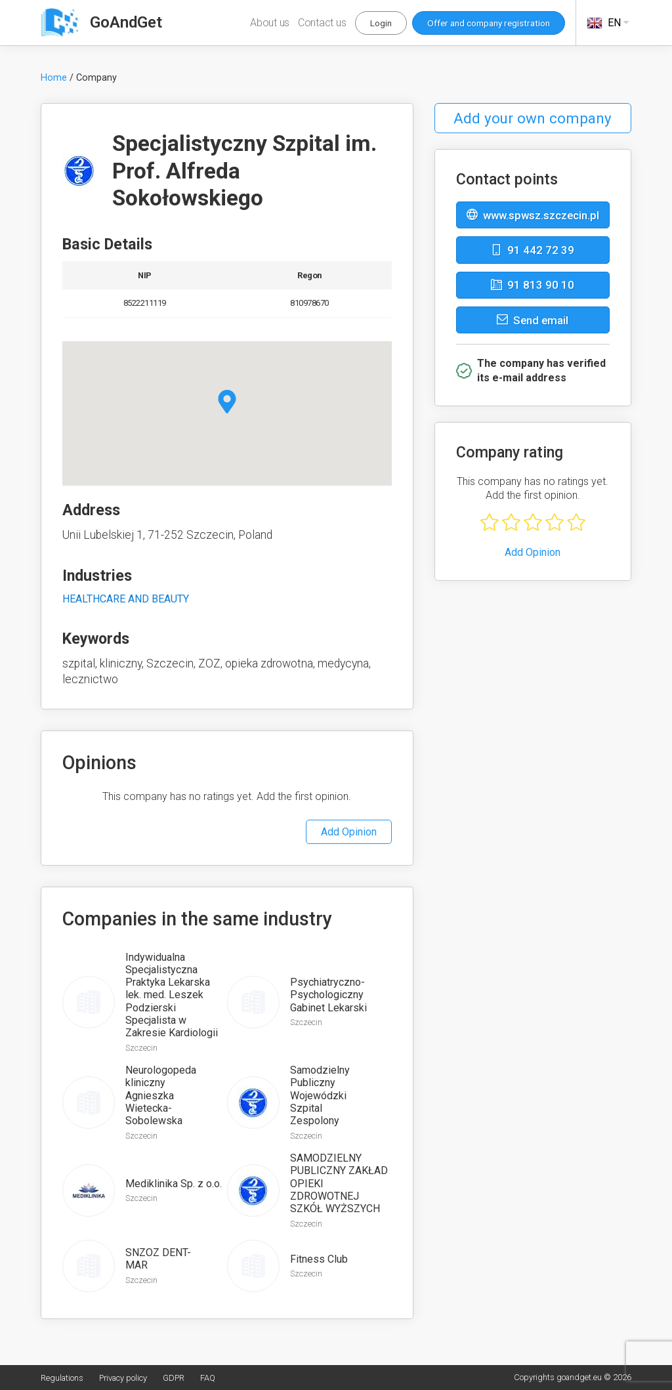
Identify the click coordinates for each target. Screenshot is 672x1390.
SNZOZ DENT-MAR (158, 1258)
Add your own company (532, 118)
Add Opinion (349, 832)
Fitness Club (319, 1259)
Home (54, 77)
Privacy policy (123, 1378)
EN (609, 23)
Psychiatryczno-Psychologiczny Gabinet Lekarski (328, 994)
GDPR (173, 1378)
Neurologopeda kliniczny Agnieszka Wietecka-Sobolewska (160, 1095)
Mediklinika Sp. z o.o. (173, 1183)
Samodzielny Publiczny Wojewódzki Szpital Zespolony (320, 1095)
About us (269, 22)
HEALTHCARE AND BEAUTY (125, 599)
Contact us (322, 22)
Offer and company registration (488, 23)
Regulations (62, 1378)
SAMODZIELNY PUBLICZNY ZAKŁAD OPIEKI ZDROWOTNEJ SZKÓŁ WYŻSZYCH (339, 1183)
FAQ (207, 1378)
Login (381, 23)
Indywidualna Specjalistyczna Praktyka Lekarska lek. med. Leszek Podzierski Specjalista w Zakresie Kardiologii (171, 995)
